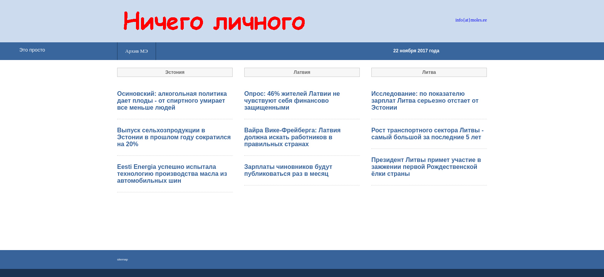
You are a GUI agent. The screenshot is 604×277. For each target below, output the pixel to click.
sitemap (122, 259)
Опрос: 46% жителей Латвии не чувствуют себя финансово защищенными (292, 100)
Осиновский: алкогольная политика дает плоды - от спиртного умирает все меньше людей (172, 100)
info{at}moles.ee (471, 20)
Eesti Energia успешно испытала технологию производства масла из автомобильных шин (172, 174)
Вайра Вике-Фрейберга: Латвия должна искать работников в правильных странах (292, 137)
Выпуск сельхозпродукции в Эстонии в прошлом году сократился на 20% (174, 137)
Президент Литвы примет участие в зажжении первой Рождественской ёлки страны (426, 167)
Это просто (32, 50)
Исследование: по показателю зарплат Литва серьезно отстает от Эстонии (424, 100)
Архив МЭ (136, 51)
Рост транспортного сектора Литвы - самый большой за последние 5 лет (427, 133)
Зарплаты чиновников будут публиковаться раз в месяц (288, 170)
